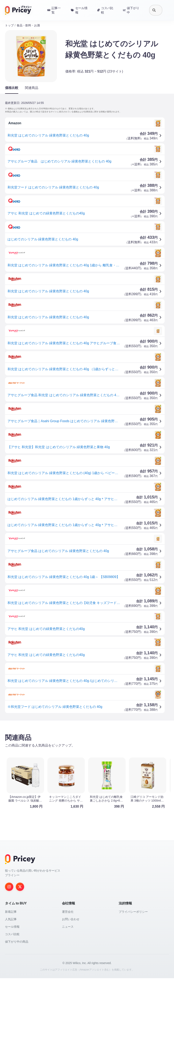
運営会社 (68, 976)
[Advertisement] (87, 756)
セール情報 (12, 991)
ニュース (68, 991)
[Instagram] (9, 951)
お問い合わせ (70, 984)
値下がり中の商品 (16, 1006)
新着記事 (11, 976)
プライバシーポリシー (133, 976)
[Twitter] (20, 951)
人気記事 (11, 984)
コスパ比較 (12, 999)
